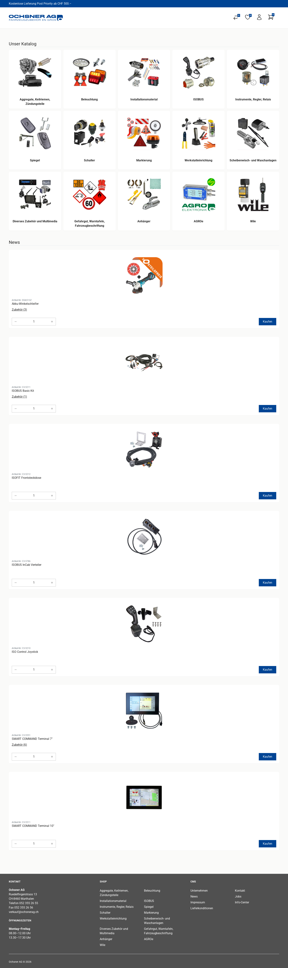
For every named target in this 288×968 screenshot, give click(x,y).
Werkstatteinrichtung (113, 918)
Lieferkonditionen (201, 908)
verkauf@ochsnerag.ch (24, 912)
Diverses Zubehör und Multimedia (114, 931)
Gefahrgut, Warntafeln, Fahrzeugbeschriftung (158, 931)
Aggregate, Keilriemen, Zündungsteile (114, 893)
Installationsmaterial (113, 901)
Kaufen (267, 321)
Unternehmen (199, 890)
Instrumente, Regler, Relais (117, 907)
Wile (102, 945)
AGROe (148, 939)
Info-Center (242, 902)
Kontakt (240, 890)
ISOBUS (149, 901)
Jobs (238, 896)
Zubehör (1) (19, 396)
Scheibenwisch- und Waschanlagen (157, 921)
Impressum (197, 902)
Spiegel (149, 907)
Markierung (151, 912)
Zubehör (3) (19, 309)
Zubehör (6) (19, 744)
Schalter (105, 912)
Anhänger (106, 939)
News (194, 896)
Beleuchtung (152, 890)
